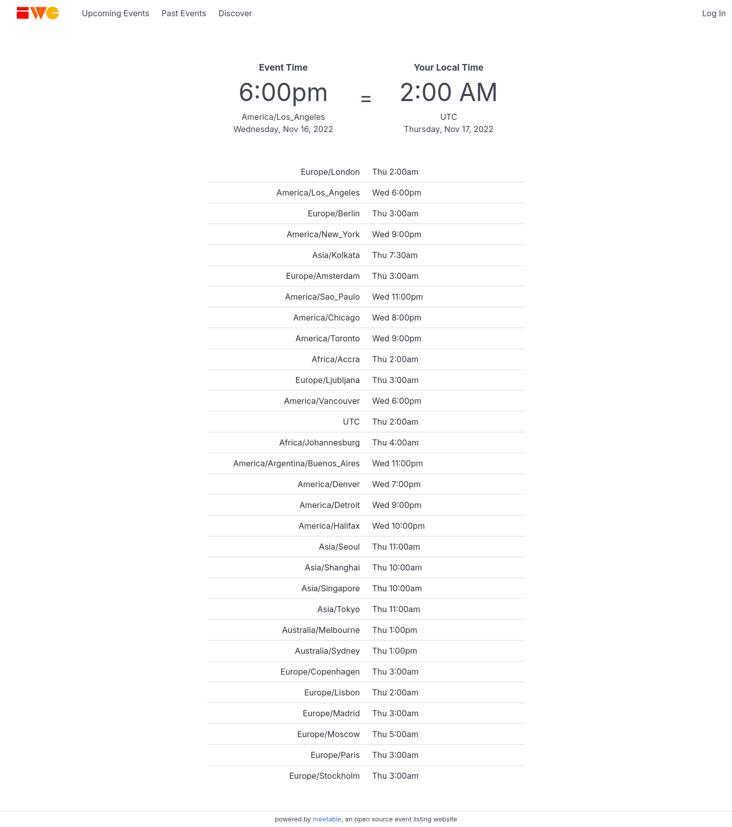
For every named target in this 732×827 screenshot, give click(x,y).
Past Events (184, 13)
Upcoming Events (115, 13)
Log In (714, 13)
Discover (235, 13)
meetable (327, 819)
